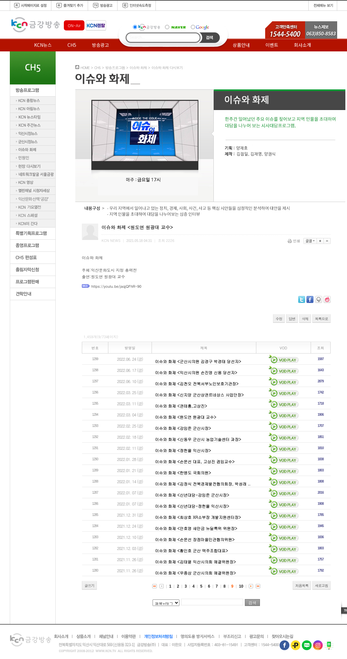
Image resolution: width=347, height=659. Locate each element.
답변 (292, 318)
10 (241, 586)
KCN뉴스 (43, 45)
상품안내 (241, 45)
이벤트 (271, 45)
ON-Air (74, 25)
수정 (279, 318)
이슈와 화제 (138, 67)
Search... (137, 37)
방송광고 (100, 45)
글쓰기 (89, 585)
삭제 (305, 318)
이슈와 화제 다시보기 (167, 67)
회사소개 (302, 45)
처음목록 (301, 585)
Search (209, 37)
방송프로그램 (115, 67)
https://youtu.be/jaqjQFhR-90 (116, 286)
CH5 (71, 45)
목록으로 (321, 318)
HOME (85, 67)
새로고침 (321, 585)
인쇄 (294, 240)
